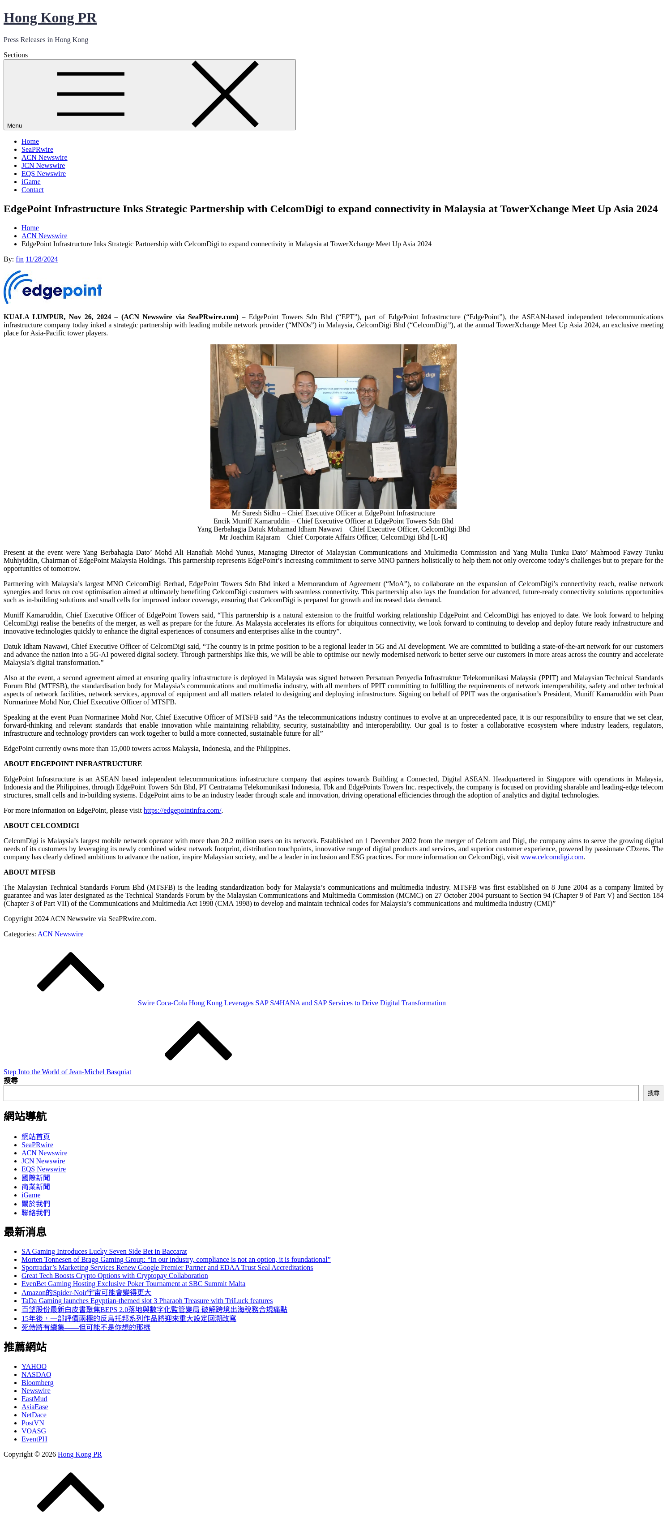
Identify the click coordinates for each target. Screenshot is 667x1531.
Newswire (36, 1390)
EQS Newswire (43, 173)
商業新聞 (35, 1187)
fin (20, 259)
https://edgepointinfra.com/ (183, 810)
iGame (31, 181)
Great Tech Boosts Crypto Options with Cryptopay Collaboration (114, 1275)
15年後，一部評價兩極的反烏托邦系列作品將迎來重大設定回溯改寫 (128, 1318)
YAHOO (34, 1366)
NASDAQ (36, 1374)
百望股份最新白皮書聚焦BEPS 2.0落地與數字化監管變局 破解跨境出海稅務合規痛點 (154, 1309)
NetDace (34, 1415)
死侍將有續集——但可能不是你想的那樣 (85, 1327)
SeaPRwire (37, 149)
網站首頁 (35, 1137)
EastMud (34, 1398)
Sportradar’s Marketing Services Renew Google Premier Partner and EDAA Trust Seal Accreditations (167, 1267)
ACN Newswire (44, 157)
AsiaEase (34, 1407)
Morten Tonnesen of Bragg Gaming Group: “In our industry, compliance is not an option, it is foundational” (176, 1259)
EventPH (34, 1439)
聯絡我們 (35, 1213)
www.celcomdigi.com (552, 857)
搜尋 (11, 1081)
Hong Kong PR (50, 17)
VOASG (33, 1431)
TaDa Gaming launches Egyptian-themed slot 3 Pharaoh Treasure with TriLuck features (147, 1300)
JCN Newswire (43, 165)
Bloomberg (37, 1382)
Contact (32, 189)
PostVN (32, 1423)
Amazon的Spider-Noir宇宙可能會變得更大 (86, 1292)
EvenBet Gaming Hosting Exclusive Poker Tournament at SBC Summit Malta (133, 1283)
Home (30, 141)
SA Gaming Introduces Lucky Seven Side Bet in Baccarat (104, 1251)
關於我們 (35, 1204)
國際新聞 (35, 1178)
